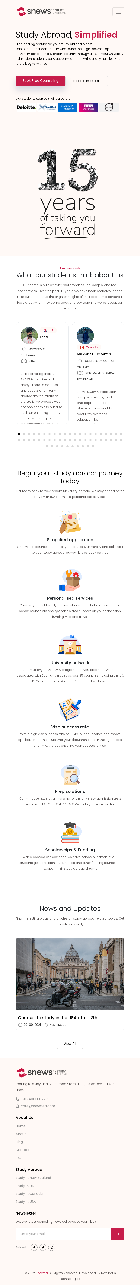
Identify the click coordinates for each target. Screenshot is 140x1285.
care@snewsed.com (38, 1105)
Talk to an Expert (86, 80)
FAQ (19, 1157)
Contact (23, 1149)
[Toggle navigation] (118, 11)
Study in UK (25, 1185)
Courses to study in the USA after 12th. (58, 1017)
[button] (18, 434)
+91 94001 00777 (34, 1098)
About (21, 1133)
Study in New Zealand (33, 1177)
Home (21, 1125)
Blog (19, 1141)
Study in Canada (29, 1193)
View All (70, 1043)
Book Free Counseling (40, 80)
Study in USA (26, 1201)
